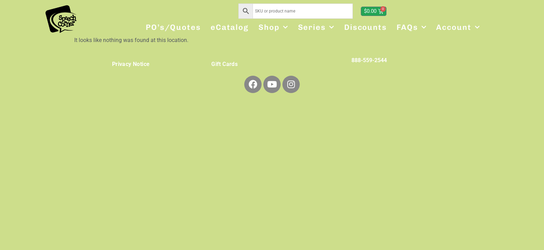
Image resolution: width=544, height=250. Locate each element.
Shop (273, 27)
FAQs (412, 27)
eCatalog (230, 27)
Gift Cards (224, 64)
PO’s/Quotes (173, 27)
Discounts (365, 27)
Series (316, 27)
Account (458, 27)
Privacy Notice (131, 64)
